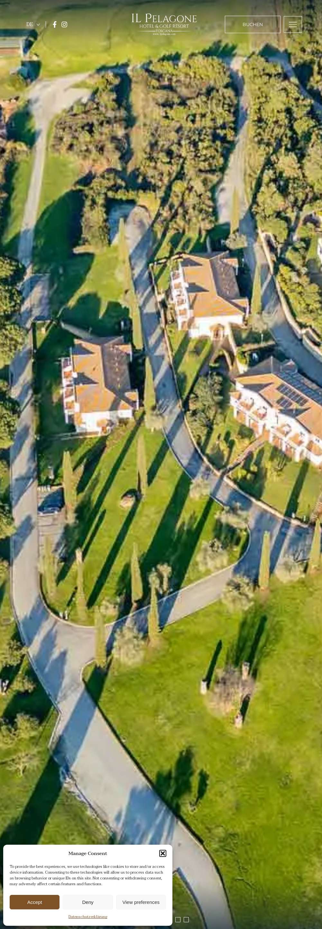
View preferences (141, 902)
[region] (161, 464)
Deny (87, 902)
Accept (34, 902)
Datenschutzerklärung (88, 917)
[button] (163, 853)
